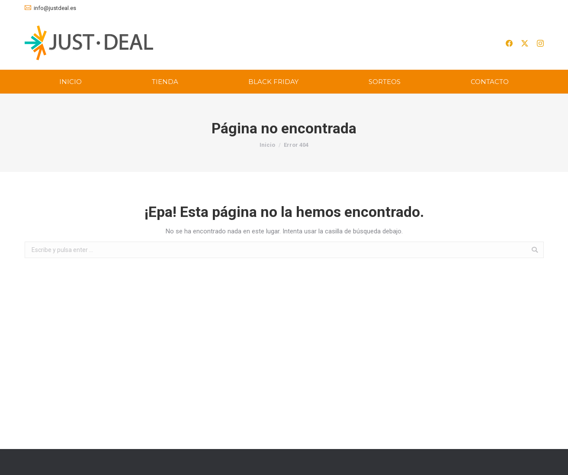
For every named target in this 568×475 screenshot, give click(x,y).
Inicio (267, 145)
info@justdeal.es (55, 8)
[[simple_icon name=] (509, 42)
